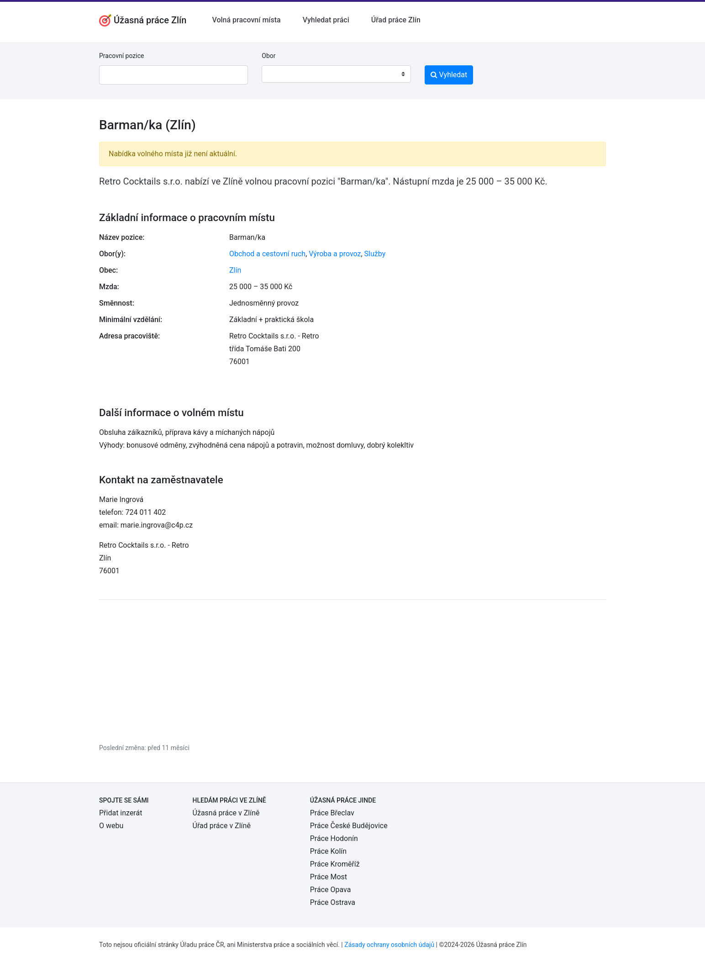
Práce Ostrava (332, 902)
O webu (111, 825)
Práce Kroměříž (335, 864)
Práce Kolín (328, 851)
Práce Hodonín (334, 838)
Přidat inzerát (120, 813)
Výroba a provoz (335, 253)
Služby (375, 253)
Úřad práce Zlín (396, 20)
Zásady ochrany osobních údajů (389, 944)
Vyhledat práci (326, 20)
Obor (268, 55)
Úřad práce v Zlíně (222, 825)
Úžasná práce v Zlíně (226, 813)
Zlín (235, 270)
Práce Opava (330, 889)
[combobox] (336, 74)
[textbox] (280, 74)
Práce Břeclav (332, 813)
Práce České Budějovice (349, 825)
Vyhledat (449, 74)
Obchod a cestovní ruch (267, 253)
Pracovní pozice (121, 55)
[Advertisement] (352, 671)
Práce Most (328, 876)
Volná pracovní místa (246, 20)
